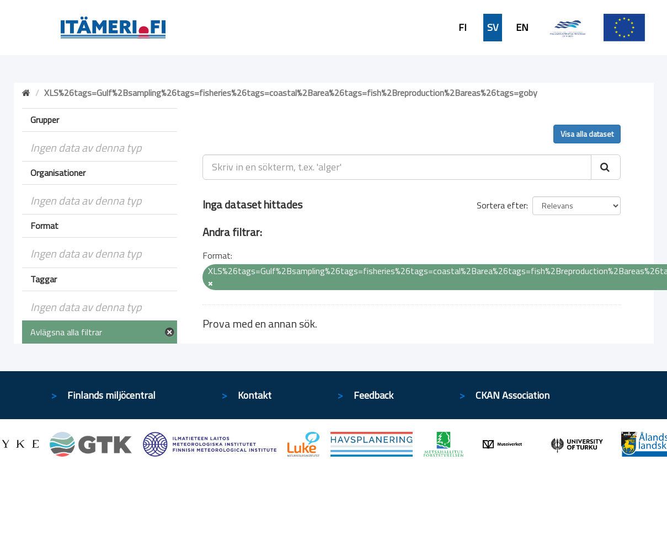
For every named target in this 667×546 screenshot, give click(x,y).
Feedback (373, 395)
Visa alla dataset (587, 134)
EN (522, 27)
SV (492, 27)
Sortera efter (501, 205)
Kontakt (254, 395)
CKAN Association (512, 395)
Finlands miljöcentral (111, 395)
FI (462, 27)
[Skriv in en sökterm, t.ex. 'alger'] (396, 167)
